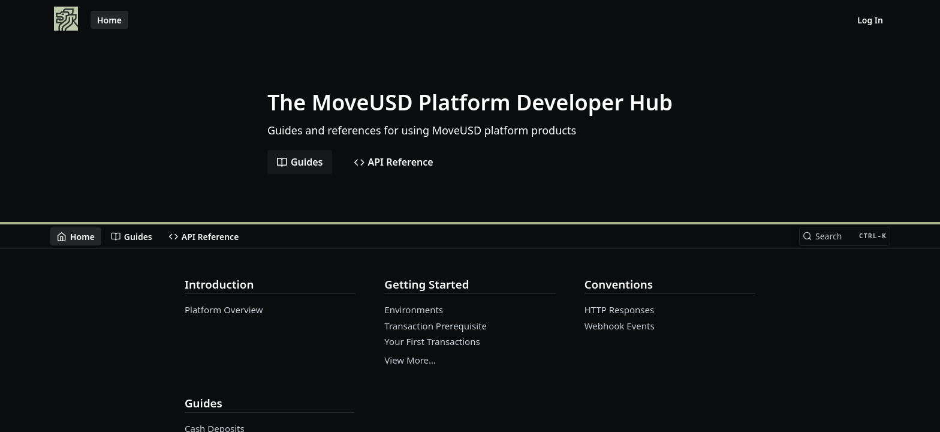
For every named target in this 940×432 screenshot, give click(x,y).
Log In (870, 20)
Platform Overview (224, 310)
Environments (413, 310)
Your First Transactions (432, 341)
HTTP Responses (619, 310)
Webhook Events (620, 326)
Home (109, 20)
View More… (410, 360)
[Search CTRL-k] (845, 236)
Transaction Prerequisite (435, 326)
